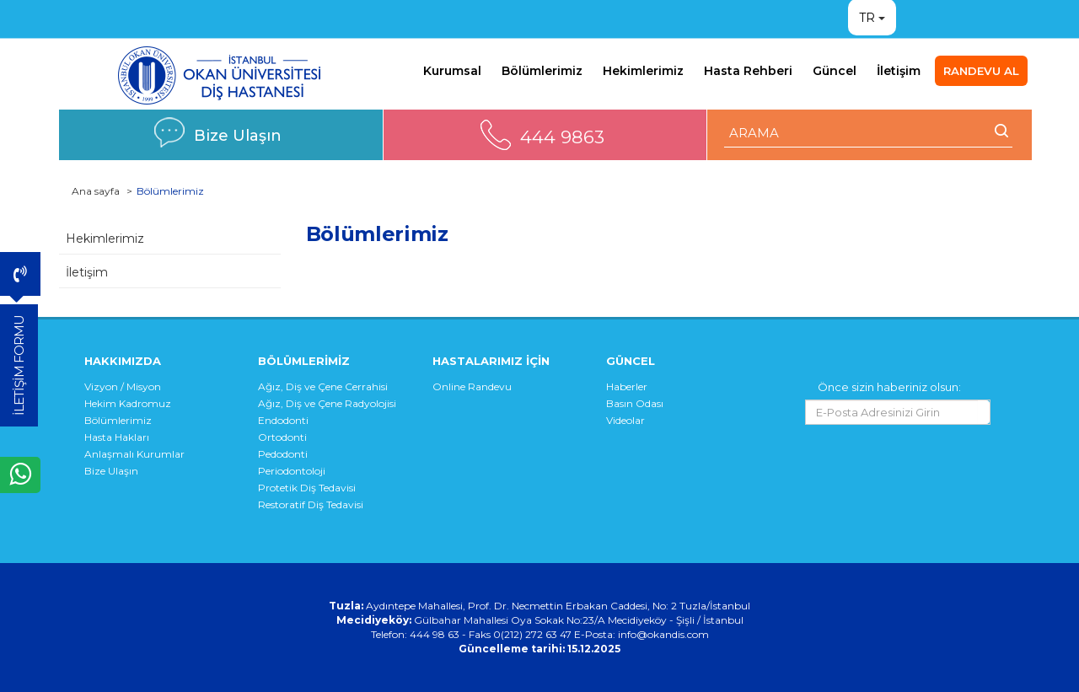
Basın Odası (634, 403)
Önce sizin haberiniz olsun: (889, 387)
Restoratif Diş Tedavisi (310, 504)
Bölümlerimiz (542, 70)
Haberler (626, 386)
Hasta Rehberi (748, 70)
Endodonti (283, 420)
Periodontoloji (291, 470)
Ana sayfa (96, 191)
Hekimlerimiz (643, 70)
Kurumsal (452, 70)
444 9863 (562, 137)
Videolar (625, 420)
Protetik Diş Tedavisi (307, 487)
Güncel (834, 70)
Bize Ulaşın (238, 135)
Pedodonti (283, 454)
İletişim (899, 70)
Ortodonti (282, 437)
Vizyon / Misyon (122, 386)
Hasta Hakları (116, 437)
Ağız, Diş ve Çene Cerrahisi (323, 386)
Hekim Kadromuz (127, 403)
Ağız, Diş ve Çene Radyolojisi (327, 403)
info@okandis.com (663, 634)
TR (867, 17)
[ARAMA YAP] (868, 133)
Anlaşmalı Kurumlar (134, 454)
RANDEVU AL (981, 71)
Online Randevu (472, 386)
